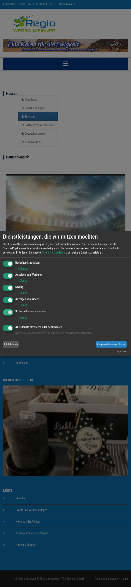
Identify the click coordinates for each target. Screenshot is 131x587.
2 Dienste (21, 268)
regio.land (121, 351)
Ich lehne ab (11, 344)
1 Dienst (21, 281)
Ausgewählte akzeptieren (111, 344)
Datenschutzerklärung (53, 252)
